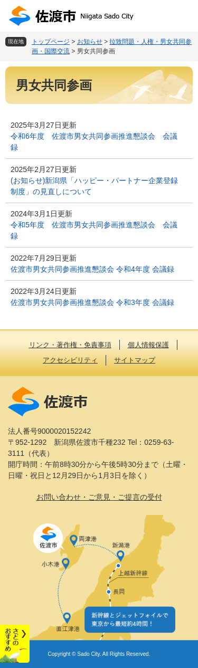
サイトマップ (134, 360)
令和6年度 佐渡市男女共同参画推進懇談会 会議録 (94, 141)
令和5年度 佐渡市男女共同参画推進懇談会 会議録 (94, 230)
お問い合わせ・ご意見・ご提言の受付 (99, 497)
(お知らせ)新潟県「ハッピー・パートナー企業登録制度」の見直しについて (94, 186)
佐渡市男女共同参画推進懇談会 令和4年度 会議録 (92, 269)
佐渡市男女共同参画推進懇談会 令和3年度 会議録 (92, 302)
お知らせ (89, 41)
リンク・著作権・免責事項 (70, 345)
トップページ (51, 41)
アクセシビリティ (70, 360)
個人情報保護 (148, 345)
